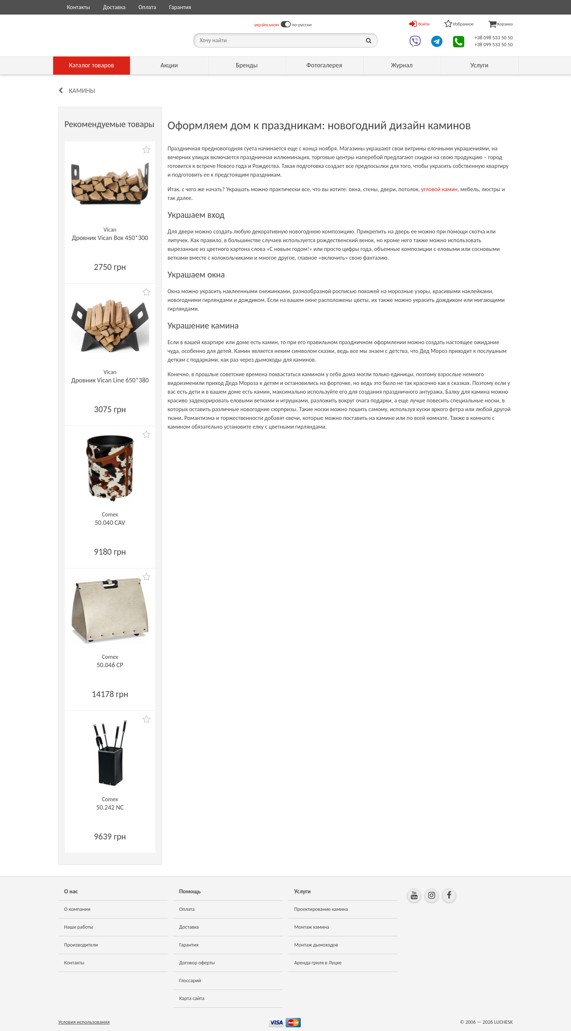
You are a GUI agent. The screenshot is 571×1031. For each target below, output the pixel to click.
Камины (82, 91)
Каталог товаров (91, 65)
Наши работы (78, 927)
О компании (77, 909)
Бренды (247, 65)
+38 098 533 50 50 (493, 38)
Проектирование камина (321, 909)
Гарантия (180, 7)
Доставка (114, 7)
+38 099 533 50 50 (493, 45)
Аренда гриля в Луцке (318, 963)
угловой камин (439, 189)
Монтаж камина (311, 927)
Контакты (78, 7)
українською (266, 24)
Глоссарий (190, 980)
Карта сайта (191, 998)
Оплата (147, 7)
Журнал (402, 65)
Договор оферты (197, 963)
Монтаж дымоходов (316, 945)
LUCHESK (503, 1022)
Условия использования (84, 1022)
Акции (169, 65)
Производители (81, 945)
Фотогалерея (324, 65)
